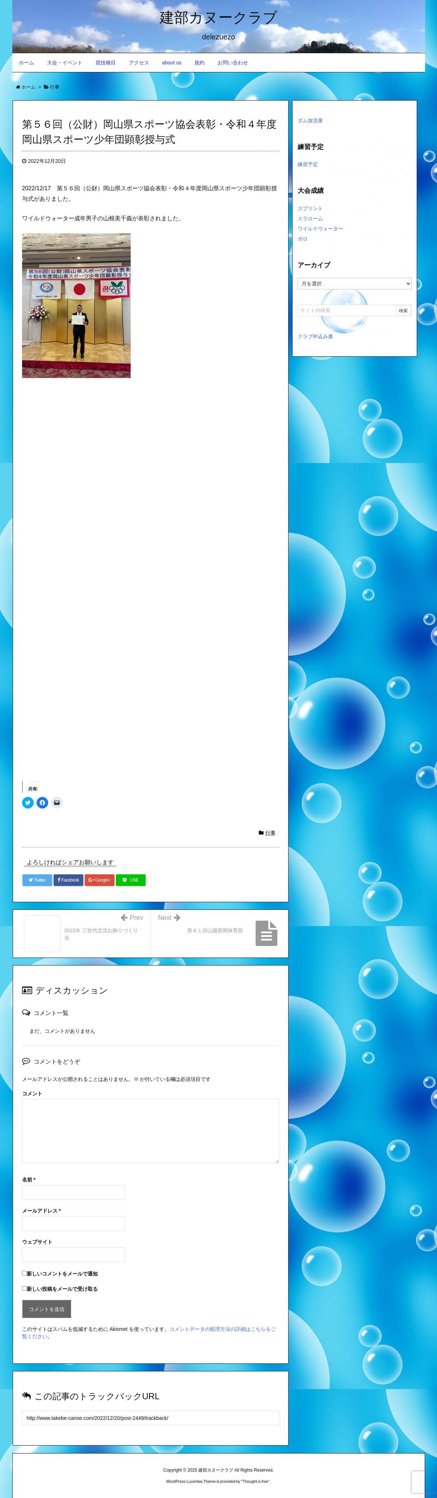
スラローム (310, 218)
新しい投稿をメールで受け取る (62, 1289)
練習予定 (308, 164)
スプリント (310, 208)
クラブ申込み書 (315, 336)
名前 (28, 1180)
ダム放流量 (310, 120)
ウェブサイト (37, 1242)
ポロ (303, 239)
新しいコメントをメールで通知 (62, 1274)
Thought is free (255, 1481)
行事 (270, 833)
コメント (32, 1093)
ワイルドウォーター (320, 229)
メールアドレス (41, 1211)
